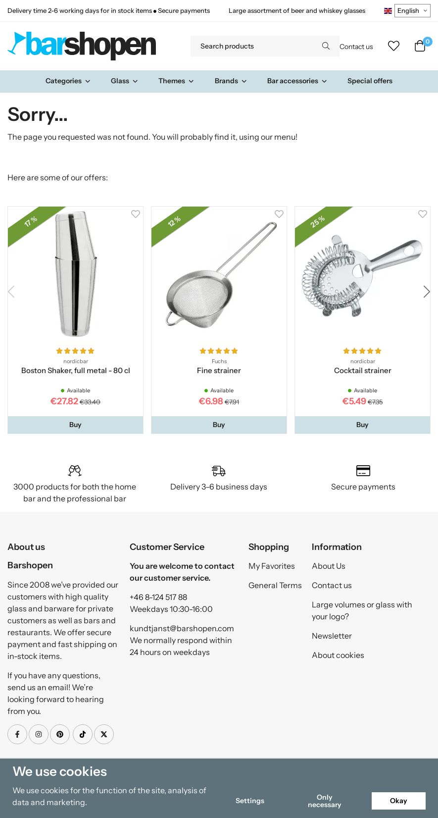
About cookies (338, 655)
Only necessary (324, 801)
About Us (328, 566)
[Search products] (251, 46)
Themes (176, 80)
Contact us (356, 47)
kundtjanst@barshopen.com (182, 628)
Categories (68, 80)
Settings (250, 800)
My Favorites (271, 566)
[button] (75, 424)
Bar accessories (297, 80)
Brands (231, 80)
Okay (398, 800)
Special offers (369, 80)
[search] (326, 46)
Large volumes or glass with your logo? (362, 610)
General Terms (275, 585)
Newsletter (332, 636)
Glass (125, 80)
